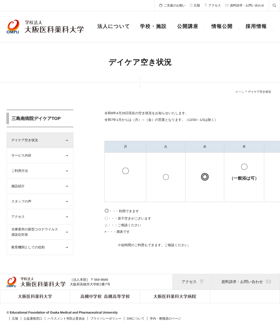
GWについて (135, 318)
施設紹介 (40, 186)
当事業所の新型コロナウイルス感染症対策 (40, 231)
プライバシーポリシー (105, 318)
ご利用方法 (40, 170)
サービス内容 (40, 155)
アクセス (40, 216)
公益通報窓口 (33, 318)
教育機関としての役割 (40, 247)
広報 (15, 318)
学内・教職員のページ (165, 318)
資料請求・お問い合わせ (246, 282)
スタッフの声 (40, 201)
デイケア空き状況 (40, 140)
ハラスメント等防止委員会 (66, 318)
